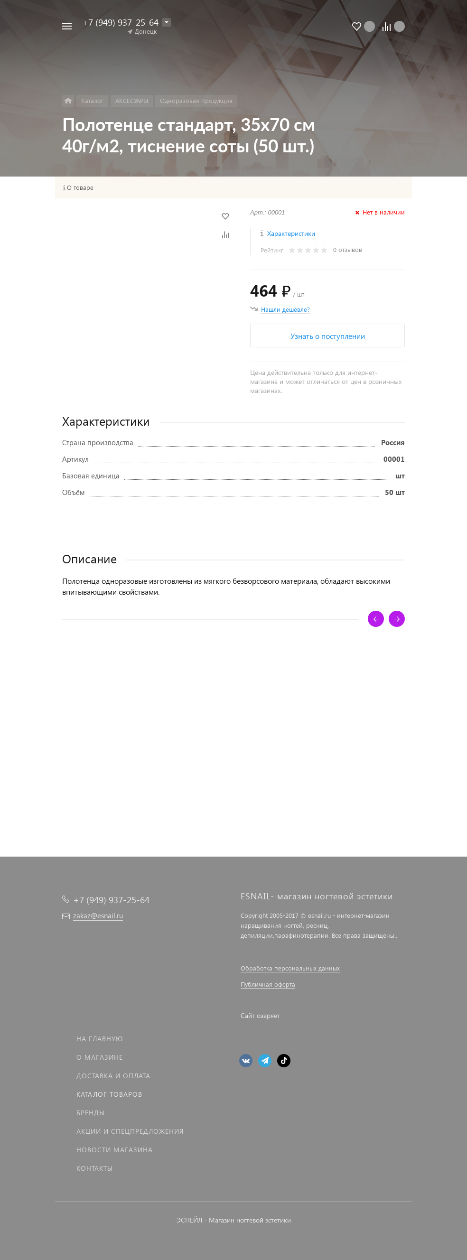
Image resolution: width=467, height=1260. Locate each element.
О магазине (99, 1057)
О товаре (80, 187)
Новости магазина (114, 1149)
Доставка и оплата (113, 1075)
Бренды (90, 1112)
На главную (99, 1038)
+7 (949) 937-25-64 (120, 22)
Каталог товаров (109, 1094)
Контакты (94, 1168)
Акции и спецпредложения (130, 1131)
